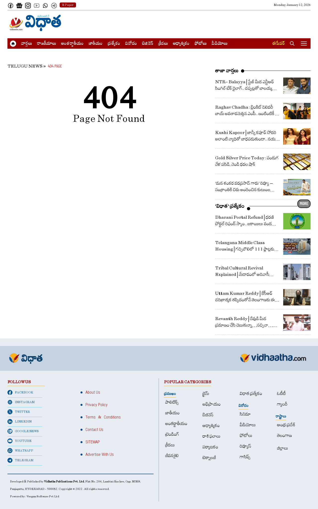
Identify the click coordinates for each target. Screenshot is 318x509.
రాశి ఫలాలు (211, 436)
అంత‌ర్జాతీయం (72, 44)
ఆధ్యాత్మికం (181, 44)
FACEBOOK (20, 392)
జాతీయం (96, 44)
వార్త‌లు (26, 44)
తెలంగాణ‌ (284, 435)
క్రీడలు (163, 44)
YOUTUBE (19, 440)
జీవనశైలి (172, 455)
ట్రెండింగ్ (172, 434)
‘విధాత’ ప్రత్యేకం (229, 206)
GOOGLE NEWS (23, 431)
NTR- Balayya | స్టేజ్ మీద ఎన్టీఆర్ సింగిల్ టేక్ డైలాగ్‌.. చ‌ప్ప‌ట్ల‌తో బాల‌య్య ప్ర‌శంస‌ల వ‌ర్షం (244, 88)
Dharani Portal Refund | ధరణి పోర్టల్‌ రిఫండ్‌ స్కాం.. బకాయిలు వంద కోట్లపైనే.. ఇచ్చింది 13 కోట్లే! (244, 224)
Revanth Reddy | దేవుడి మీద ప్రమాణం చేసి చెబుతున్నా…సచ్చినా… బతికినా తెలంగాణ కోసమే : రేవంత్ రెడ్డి (244, 325)
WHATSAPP (20, 450)
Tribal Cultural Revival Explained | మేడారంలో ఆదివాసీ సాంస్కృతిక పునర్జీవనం (242, 274)
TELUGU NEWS (24, 66)
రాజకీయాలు (46, 44)
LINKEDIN (19, 421)
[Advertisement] (220, 23)
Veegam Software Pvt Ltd (43, 496)
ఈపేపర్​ (278, 44)
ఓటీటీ (281, 393)
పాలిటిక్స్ (172, 402)
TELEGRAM (20, 460)
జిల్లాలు (282, 448)
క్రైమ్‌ (205, 393)
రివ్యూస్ (245, 446)
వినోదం (131, 44)
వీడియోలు (220, 44)
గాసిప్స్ (245, 457)
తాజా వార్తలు (226, 71)
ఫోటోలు (201, 44)
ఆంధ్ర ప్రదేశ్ (286, 424)
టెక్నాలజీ (209, 457)
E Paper (68, 5)
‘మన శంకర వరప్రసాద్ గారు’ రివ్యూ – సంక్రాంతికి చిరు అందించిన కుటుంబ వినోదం (244, 190)
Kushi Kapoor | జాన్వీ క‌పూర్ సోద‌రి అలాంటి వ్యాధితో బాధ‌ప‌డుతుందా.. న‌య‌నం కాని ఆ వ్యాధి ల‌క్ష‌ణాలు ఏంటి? (248, 139)
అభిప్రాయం (211, 404)
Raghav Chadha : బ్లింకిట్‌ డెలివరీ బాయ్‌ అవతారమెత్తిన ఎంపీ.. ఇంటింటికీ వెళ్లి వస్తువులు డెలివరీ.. (247, 114)
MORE (304, 203)
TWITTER (18, 411)
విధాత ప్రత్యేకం (251, 393)
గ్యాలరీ (282, 404)
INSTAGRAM (21, 402)
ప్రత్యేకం (114, 44)
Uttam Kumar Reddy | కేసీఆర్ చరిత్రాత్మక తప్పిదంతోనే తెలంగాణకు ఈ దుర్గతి (245, 300)
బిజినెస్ (147, 44)
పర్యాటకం (210, 447)
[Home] (35, 23)
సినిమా (245, 414)
